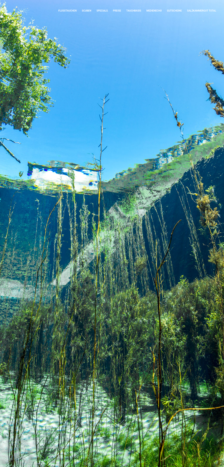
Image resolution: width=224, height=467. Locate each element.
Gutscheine (174, 10)
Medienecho (154, 10)
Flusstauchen (67, 10)
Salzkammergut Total (201, 10)
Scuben (86, 10)
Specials (102, 10)
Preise (117, 10)
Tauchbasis (133, 10)
